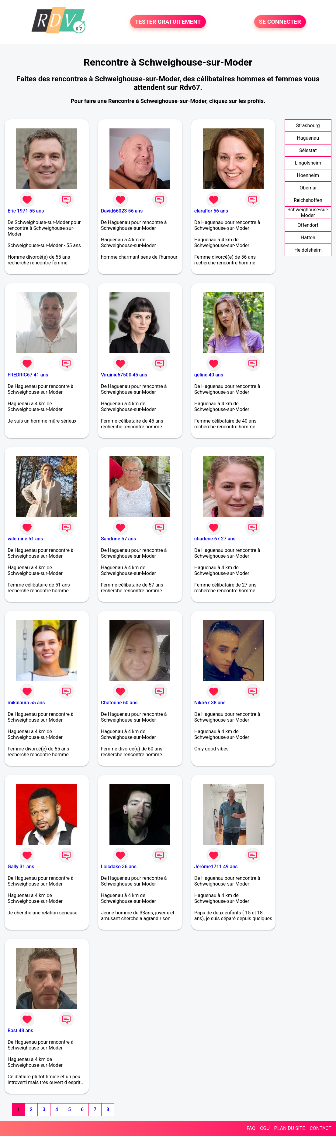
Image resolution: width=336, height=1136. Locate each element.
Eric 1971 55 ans (26, 211)
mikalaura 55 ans (26, 703)
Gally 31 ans (21, 866)
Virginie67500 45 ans (124, 375)
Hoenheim (308, 175)
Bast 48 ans (20, 1030)
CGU (265, 1128)
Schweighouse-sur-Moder (307, 212)
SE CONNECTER (280, 21)
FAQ (251, 1128)
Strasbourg (308, 125)
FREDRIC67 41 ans (28, 375)
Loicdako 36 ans (119, 866)
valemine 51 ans (25, 539)
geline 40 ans (208, 375)
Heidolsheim (307, 250)
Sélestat (308, 150)
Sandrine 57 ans (118, 539)
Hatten (308, 237)
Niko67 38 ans (210, 703)
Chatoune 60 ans (119, 703)
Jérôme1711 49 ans (216, 866)
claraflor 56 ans (211, 211)
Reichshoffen (308, 200)
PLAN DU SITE (289, 1128)
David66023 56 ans (122, 211)
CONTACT (320, 1128)
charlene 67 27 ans (215, 539)
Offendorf (308, 225)
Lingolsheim (308, 163)
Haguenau (308, 138)
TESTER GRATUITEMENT (168, 21)
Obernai (308, 188)
